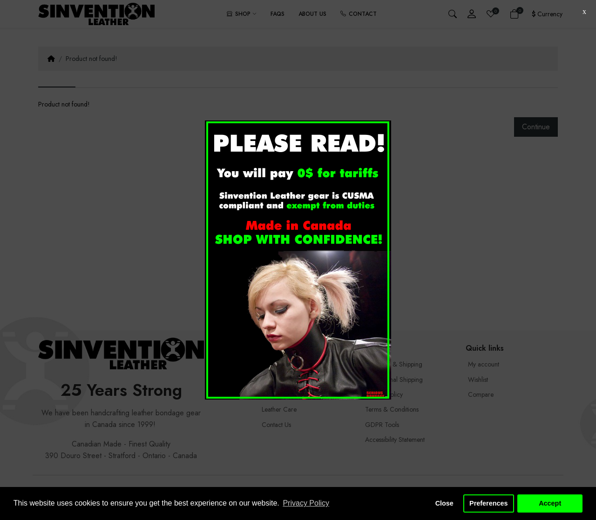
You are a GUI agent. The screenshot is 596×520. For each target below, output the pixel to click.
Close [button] (444, 503)
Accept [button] (550, 503)
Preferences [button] (488, 503)
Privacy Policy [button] (306, 503)
